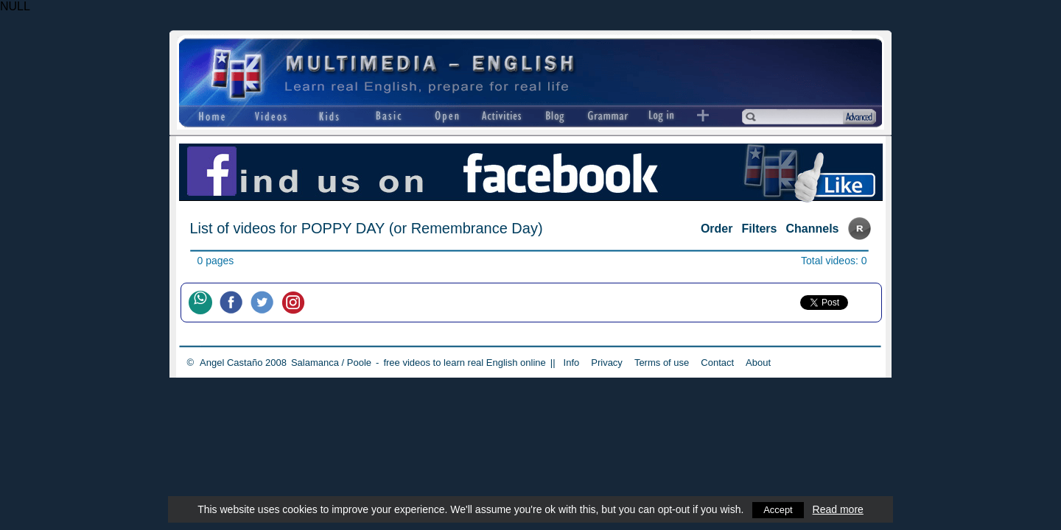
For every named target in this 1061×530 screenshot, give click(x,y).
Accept (778, 509)
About (758, 362)
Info (572, 362)
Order (717, 228)
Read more (838, 509)
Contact (717, 362)
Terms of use (661, 362)
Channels (811, 228)
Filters (759, 228)
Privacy (607, 362)
